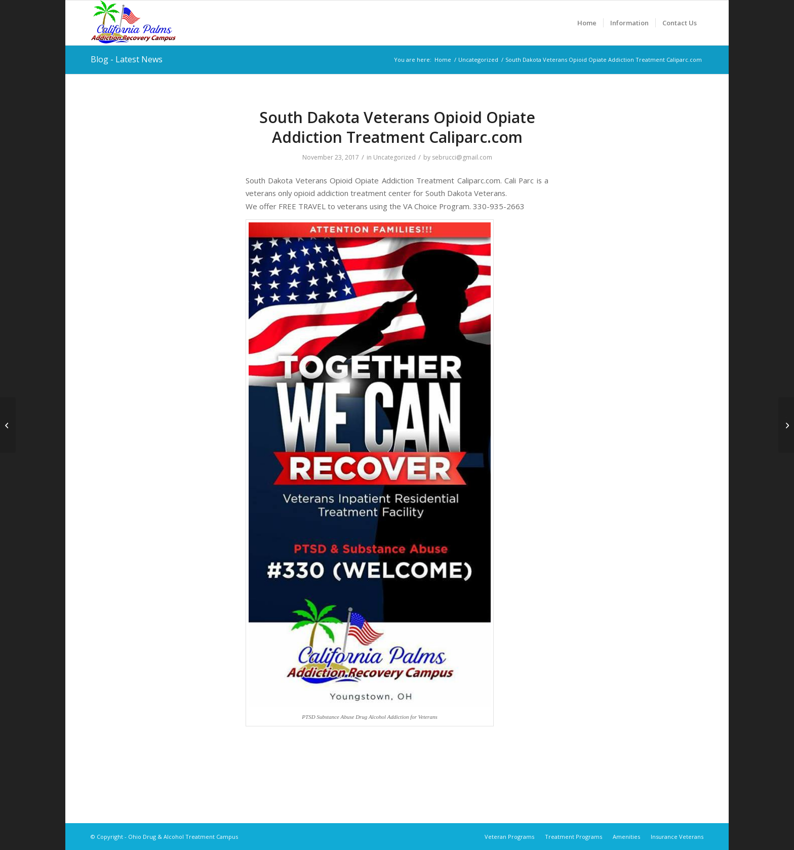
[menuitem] (587, 23)
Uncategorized (394, 157)
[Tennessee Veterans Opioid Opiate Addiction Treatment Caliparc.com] (786, 425)
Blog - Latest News (127, 59)
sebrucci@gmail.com (462, 157)
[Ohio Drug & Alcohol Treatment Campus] (133, 23)
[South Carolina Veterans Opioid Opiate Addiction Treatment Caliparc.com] (8, 425)
